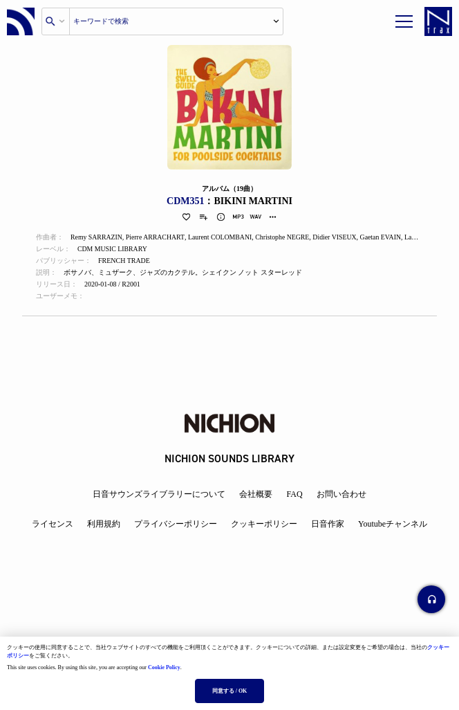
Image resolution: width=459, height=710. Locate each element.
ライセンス (52, 524)
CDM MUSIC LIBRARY (113, 249)
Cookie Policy (164, 667)
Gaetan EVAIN (386, 238)
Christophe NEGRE (286, 238)
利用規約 (103, 524)
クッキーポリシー (264, 524)
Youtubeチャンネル (392, 524)
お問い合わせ (341, 494)
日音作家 (327, 524)
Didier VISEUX (339, 238)
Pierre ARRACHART (156, 238)
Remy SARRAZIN (97, 238)
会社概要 (255, 494)
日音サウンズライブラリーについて (159, 494)
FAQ (294, 494)
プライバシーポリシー (175, 524)
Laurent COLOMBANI (222, 238)
